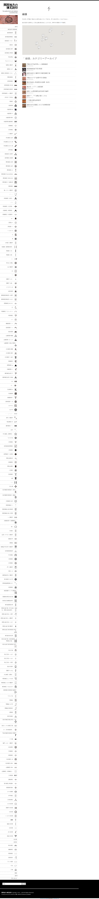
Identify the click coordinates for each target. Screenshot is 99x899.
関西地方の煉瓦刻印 (11, 6)
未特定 (15, 842)
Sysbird (29, 894)
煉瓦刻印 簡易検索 (12, 29)
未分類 (15, 839)
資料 (16, 26)
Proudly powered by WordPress (8, 894)
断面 (16, 873)
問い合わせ (14, 878)
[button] (63, 33)
